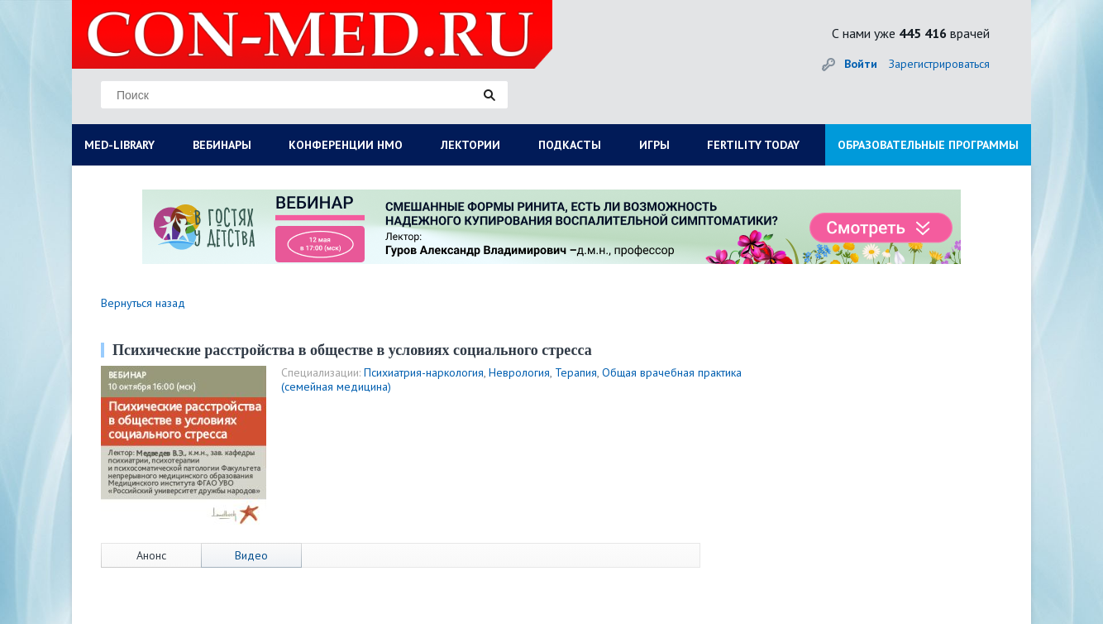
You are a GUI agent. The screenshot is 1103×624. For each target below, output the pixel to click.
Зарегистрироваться (939, 63)
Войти (860, 64)
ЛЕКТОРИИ (470, 144)
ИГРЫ (654, 144)
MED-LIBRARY (119, 144)
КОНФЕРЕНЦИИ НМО (346, 144)
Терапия (576, 372)
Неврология (519, 372)
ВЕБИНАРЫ (222, 144)
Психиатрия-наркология (424, 372)
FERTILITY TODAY (753, 144)
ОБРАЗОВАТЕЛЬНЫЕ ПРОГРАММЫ (928, 144)
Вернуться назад (143, 302)
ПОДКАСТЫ (569, 144)
